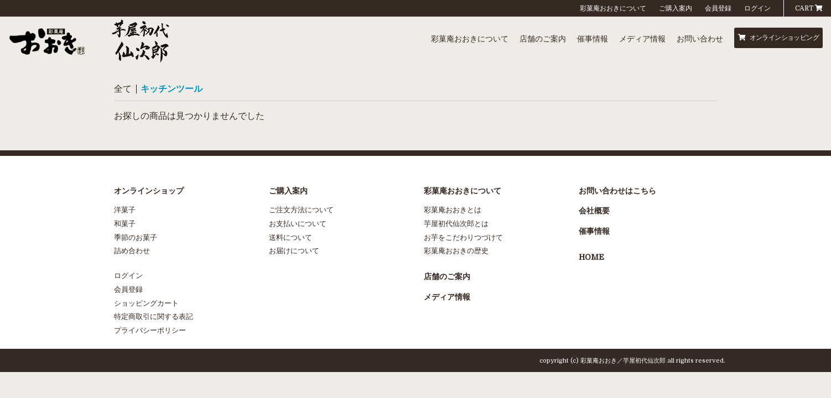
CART (809, 8)
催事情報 (592, 38)
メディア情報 (642, 38)
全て (123, 89)
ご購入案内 (675, 8)
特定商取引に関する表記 (153, 316)
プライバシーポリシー (150, 330)
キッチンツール (171, 89)
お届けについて (294, 251)
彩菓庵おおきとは (452, 210)
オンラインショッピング (778, 37)
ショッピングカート (146, 303)
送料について (290, 237)
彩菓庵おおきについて (613, 8)
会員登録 (718, 8)
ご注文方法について (301, 210)
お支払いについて (297, 223)
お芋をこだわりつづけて (463, 237)
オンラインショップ (149, 190)
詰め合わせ (132, 251)
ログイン (757, 8)
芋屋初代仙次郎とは (456, 223)
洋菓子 (125, 210)
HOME (591, 257)
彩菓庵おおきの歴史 (456, 251)
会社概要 (594, 210)
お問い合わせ (700, 38)
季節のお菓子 (135, 237)
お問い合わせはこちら (617, 190)
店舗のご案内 (543, 38)
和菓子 (125, 223)
